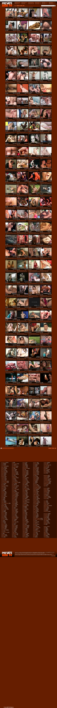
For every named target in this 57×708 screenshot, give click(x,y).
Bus (12, 475)
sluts (46, 295)
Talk (44, 527)
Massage (24, 505)
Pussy (34, 516)
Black (45, 470)
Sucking (34, 526)
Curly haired (46, 482)
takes (9, 408)
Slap (34, 520)
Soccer (2, 523)
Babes (2, 467)
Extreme (45, 488)
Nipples (34, 509)
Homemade (25, 499)
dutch (42, 56)
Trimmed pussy (4, 532)
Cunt (34, 482)
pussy (12, 81)
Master (34, 505)
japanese (23, 232)
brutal (19, 56)
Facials (34, 489)
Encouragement (36, 487)
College (34, 478)
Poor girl (34, 513)
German (13, 496)
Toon (13, 531)
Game (2, 495)
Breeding (35, 473)
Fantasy (45, 489)
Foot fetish (14, 492)
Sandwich (14, 518)
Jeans (45, 502)
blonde (19, 106)
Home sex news (31, 2)
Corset (13, 480)
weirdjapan (21, 169)
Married (13, 505)
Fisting (13, 491)
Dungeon (13, 487)
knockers (11, 18)
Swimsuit (13, 527)
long (45, 81)
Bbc (44, 468)
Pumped (13, 516)
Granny (24, 497)
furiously (33, 270)
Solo (34, 523)
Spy (44, 524)
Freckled (34, 492)
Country (24, 480)
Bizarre (34, 470)
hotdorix (31, 18)
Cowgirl (34, 480)
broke (33, 320)
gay (13, 295)
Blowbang (24, 471)
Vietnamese (14, 534)
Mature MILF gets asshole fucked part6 (34, 246)
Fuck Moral (37, 3)
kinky (21, 194)
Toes (2, 531)
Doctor (45, 484)
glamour (44, 383)
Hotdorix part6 (31, 7)
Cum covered (46, 481)
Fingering (45, 490)
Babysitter (14, 467)
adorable (43, 408)
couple (19, 194)
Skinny (24, 520)
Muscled (24, 509)
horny (10, 56)
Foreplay (24, 492)
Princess (3, 514)
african (42, 43)
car (18, 333)
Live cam (35, 504)
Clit (12, 478)
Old (23, 510)
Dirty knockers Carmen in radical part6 (11, 7)
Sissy (13, 520)
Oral (44, 510)
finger (23, 446)
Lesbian (13, 504)
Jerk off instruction (4, 503)
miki (34, 295)
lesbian (10, 207)
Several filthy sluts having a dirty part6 (46, 284)
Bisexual (24, 470)
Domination (14, 485)
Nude (45, 509)
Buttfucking (46, 475)
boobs (20, 408)
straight (37, 320)
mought (24, 295)
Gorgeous (45, 496)
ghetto (34, 333)
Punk (23, 516)
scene (47, 207)
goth (44, 144)
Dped (45, 485)
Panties (34, 511)
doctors (21, 18)
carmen (8, 18)
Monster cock (3, 509)
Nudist (2, 510)
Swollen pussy (36, 527)
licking (11, 43)
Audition (24, 466)
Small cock (14, 521)
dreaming (22, 358)
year (11, 408)
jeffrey (12, 446)
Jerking (13, 503)
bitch (30, 144)
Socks (13, 523)
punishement (25, 257)
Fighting (34, 490)
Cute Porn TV (17, 3)
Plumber (13, 513)
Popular (21, 5)
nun (22, 18)
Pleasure (3, 513)
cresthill (43, 232)
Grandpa (13, 497)
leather (33, 169)
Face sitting (25, 489)
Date (23, 5)
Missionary (3, 507)
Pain (23, 511)
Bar (12, 468)
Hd (1, 499)
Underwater (14, 533)
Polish (24, 513)
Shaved (24, 519)
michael (47, 232)
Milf (23, 506)
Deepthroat (46, 483)
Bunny (2, 475)
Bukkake (24, 474)
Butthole (2, 476)
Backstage (35, 467)
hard (22, 56)
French (45, 492)
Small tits (24, 521)
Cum (34, 481)
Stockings (24, 525)
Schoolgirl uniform (36, 518)
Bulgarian (35, 474)
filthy (43, 295)
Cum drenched (4, 482)
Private (24, 514)
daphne (46, 257)
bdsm (7, 194)
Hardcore (35, 498)
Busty (24, 475)
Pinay (34, 512)
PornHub (50, 30)
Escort (13, 488)
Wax (13, 535)
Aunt (34, 466)
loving (12, 257)
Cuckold (13, 481)
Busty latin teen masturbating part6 (22, 334)
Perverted (14, 512)
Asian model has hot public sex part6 (11, 271)
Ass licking (14, 466)
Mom (23, 507)
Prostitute (45, 514)
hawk (7, 106)
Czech (13, 483)
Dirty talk (35, 484)
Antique (45, 463)
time (11, 232)
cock (42, 81)
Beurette (34, 469)
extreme (10, 295)
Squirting (3, 525)
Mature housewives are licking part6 (11, 32)
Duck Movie (51, 2)
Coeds (24, 478)
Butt (34, 475)
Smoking (34, 521)
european (19, 320)
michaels (49, 232)
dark (35, 106)
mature (13, 43)
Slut (2, 521)
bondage (8, 169)
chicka (19, 421)
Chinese (34, 477)
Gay (44, 495)
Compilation (46, 478)
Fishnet (2, 491)
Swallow (45, 526)
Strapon (2, 526)
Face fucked (14, 489)
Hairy (24, 498)
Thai (44, 528)
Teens (34, 528)
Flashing (34, 491)
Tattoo (13, 528)
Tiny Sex (44, 3)
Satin (23, 518)
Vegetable (3, 534)
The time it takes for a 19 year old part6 (11, 397)
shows (49, 408)
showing (12, 320)
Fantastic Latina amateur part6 (45, 435)
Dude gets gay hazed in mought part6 (22, 284)
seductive (24, 383)
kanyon (45, 232)
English (2, 488)
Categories (18, 5)
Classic (2, 478)
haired (37, 106)
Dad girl (24, 483)
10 (10, 448)
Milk (34, 506)
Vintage (24, 534)
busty (44, 106)
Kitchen (45, 503)
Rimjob (34, 517)
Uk (1, 533)
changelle (21, 43)
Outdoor (13, 511)
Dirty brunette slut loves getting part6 (22, 145)
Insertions (14, 502)
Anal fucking (14, 463)
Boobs (2, 473)
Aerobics (34, 462)
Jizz (23, 503)
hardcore (34, 81)
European (24, 488)
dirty (9, 18)
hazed (21, 295)
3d (12, 462)
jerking (25, 320)
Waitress (34, 534)
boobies (44, 257)
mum (36, 295)
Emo (23, 487)
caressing (8, 207)
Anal (2, 463)
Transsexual (35, 531)
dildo (46, 169)
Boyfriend (13, 473)
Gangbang (14, 495)
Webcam (24, 535)
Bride (45, 473)
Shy (2, 520)
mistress (36, 421)
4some (24, 462)
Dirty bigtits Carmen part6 (20, 359)
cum (10, 257)
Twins (34, 532)
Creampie (45, 480)
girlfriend (11, 358)
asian (7, 56)
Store (34, 525)
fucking (44, 56)
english (46, 333)
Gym (2, 498)
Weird (34, 535)
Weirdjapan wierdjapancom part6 (21, 158)
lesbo (12, 207)
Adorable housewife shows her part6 (46, 397)
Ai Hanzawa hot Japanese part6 (21, 221)
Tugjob (13, 532)
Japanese (35, 502)
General (2, 496)
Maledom (3, 505)
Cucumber (24, 481)
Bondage (45, 471)
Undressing (25, 533)
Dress (2, 487)
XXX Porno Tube (18, 2)
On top (34, 510)
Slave (45, 520)
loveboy (9, 106)
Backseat (24, 467)
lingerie (46, 144)
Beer (23, 469)
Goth (2, 497)
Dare (34, 483)
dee (34, 358)
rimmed (22, 144)
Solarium (24, 523)
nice (45, 18)
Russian (2, 518)
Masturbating (46, 505)
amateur (45, 43)
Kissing (34, 503)
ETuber (44, 2)
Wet (44, 535)
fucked (33, 257)
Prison (13, 514)
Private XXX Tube (31, 3)
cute (23, 43)
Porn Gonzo (37, 2)
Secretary (45, 518)
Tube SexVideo (52, 3)
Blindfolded (3, 471)
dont (35, 358)
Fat (2, 490)
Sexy (13, 519)
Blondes (13, 471)
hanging (44, 194)
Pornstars (45, 513)
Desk (2, 484)
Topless (24, 531)
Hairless (13, 498)
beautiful (31, 320)
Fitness (24, 491)
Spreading (35, 524)
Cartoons (45, 476)
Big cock (45, 469)
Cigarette (45, 477)
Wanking (45, 534)
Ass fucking (3, 466)
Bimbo (13, 470)
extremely (31, 446)
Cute (2, 483)
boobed (43, 320)
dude (19, 295)
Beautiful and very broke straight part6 (34, 309)
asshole (31, 257)
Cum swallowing (15, 482)
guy (34, 270)
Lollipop (45, 504)
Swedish (2, 527)
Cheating (24, 477)
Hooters (34, 499)
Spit (12, 524)
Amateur (45, 462)
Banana (45, 467)
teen (10, 232)
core (20, 56)
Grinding (34, 497)
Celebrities (14, 477)
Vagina (45, 533)
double (33, 383)
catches (9, 257)
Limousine (24, 504)
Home (13, 499)
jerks (45, 383)
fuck (43, 81)
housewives (8, 43)
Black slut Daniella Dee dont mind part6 (34, 347)
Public (2, 516)
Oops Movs (24, 3)
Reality (2, 517)
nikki (47, 383)
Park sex (3, 512)
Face (2, 489)
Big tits (2, 470)
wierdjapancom (25, 169)
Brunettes (14, 474)
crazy (12, 144)
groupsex (33, 295)
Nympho (13, 510)
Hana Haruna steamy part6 (32, 208)
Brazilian (24, 473)
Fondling (3, 492)
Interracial (24, 502)
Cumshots (24, 482)
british (42, 333)
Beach (13, 469)
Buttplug (13, 476)
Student (13, 526)
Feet (13, 490)
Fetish (24, 490)
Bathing (34, 468)
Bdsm (2, 469)
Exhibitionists (35, 488)
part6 (13, 18)
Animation (35, 463)
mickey (13, 106)
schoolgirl (12, 421)
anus (19, 144)
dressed (49, 43)
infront (23, 421)
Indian (2, 502)
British (2, 474)
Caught (2, 477)
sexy (24, 106)
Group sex (46, 497)
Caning (34, 476)
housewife (45, 408)
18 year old (3, 462)
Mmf (13, 507)
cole (11, 446)
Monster (45, 507)
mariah (47, 270)
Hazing (45, 498)
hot (22, 207)
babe (19, 43)
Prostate (34, 514)
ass (30, 43)
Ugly (44, 532)
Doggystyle (3, 485)
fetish (32, 81)
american (47, 43)
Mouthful (13, 509)
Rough (45, 517)
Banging (2, 468)
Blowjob (34, 471)
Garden (24, 495)
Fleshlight (45, 491)
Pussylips (45, 516)
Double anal (35, 485)
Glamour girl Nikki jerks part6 (45, 372)
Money (34, 507)
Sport (24, 524)
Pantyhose (46, 511)
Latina (2, 504)
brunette (34, 43)
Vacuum (34, 533)
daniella (33, 358)
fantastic (45, 446)
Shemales (46, 519)
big (44, 270)
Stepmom (14, 525)
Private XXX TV (17, 552)
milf (36, 257)
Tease (24, 528)
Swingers (24, 527)
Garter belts (35, 495)
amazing (43, 270)
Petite (24, 512)
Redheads (14, 517)
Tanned (2, 528)
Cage (24, 476)
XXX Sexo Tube (25, 2)
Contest (2, 480)
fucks (30, 270)
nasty (22, 194)
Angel (24, 463)
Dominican (25, 485)
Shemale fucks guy (37, 519)
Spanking (45, 523)
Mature (2, 506)
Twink (24, 532)
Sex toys (3, 519)
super (24, 144)
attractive (31, 106)
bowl (7, 257)
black (8, 358)
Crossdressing (4, 481)
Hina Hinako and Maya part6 (44, 271)
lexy (8, 81)
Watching (3, 535)
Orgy (2, 511)
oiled (20, 383)
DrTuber (16, 30)
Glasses (34, 496)
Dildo (23, 484)
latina (25, 421)
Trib (44, 531)
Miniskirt (45, 506)
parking (22, 333)
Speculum (3, 524)
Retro (24, 517)
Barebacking (25, 468)
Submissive (25, 526)
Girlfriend (24, 496)
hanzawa (19, 232)
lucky (11, 106)
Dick (13, 484)
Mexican (13, 506)
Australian (46, 466)
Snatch (45, 521)
